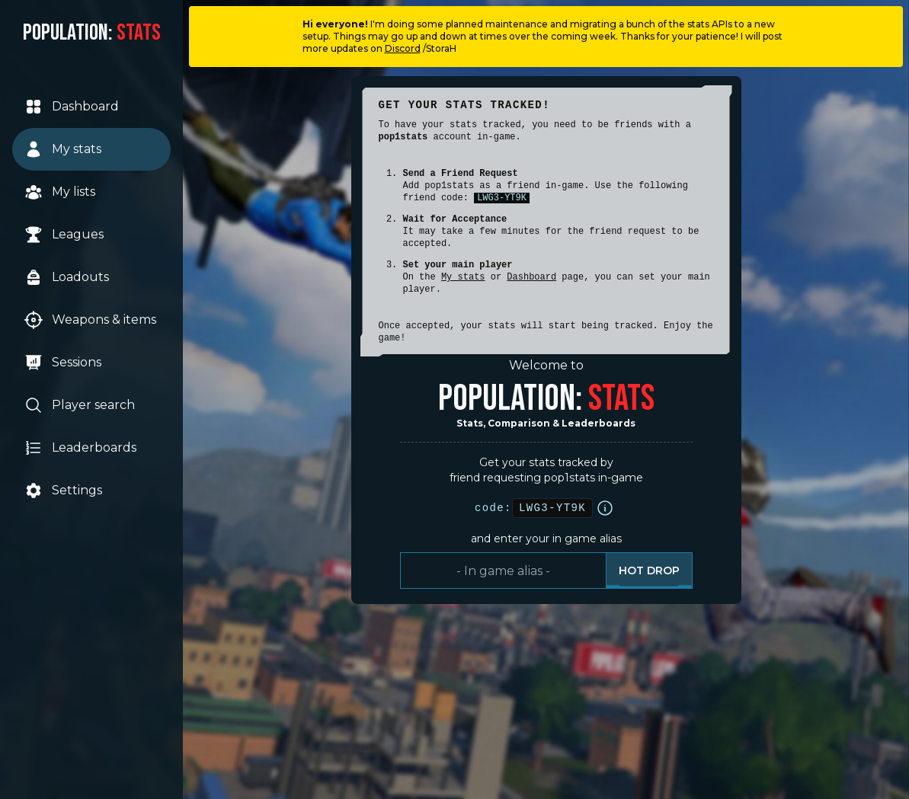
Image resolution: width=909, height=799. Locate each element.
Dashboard (71, 106)
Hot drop (649, 570)
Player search (79, 405)
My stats (62, 149)
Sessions (62, 362)
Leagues (64, 234)
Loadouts (66, 277)
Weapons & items (90, 320)
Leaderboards (80, 448)
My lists (59, 192)
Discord (403, 48)
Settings (63, 490)
